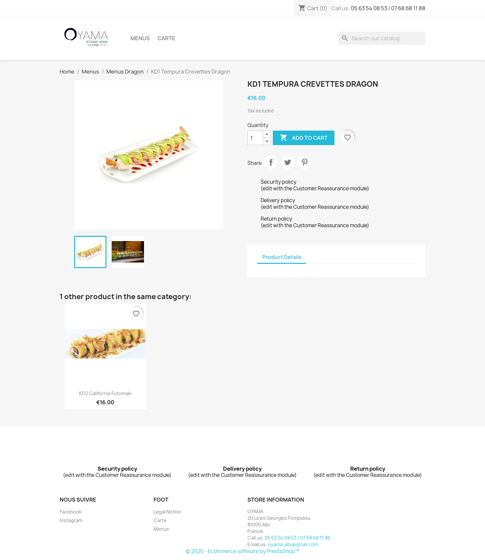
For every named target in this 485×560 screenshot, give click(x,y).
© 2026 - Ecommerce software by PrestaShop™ (243, 551)
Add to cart (304, 138)
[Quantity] (255, 138)
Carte (166, 38)
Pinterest (304, 162)
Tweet (287, 162)
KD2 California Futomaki (105, 393)
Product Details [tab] (281, 257)
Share (270, 162)
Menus (140, 38)
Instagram (71, 520)
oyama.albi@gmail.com (293, 544)
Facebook (70, 512)
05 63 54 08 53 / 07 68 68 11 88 (388, 8)
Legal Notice (167, 512)
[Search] (381, 38)
